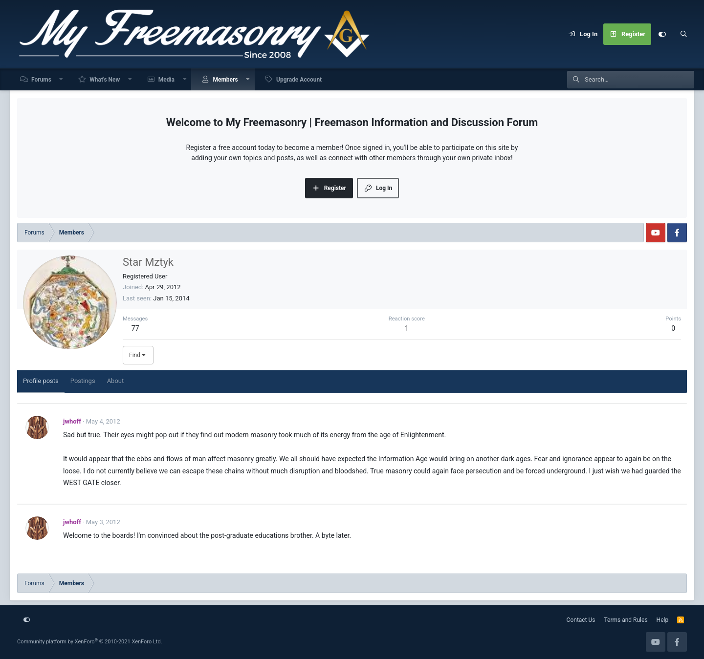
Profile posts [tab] (41, 380)
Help (663, 619)
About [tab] (115, 380)
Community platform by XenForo (89, 641)
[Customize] (662, 34)
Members (225, 79)
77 (135, 328)
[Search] (683, 34)
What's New (104, 79)
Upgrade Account (299, 79)
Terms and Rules (626, 619)
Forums (41, 79)
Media (166, 79)
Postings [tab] (82, 380)
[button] (61, 79)
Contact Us (581, 619)
